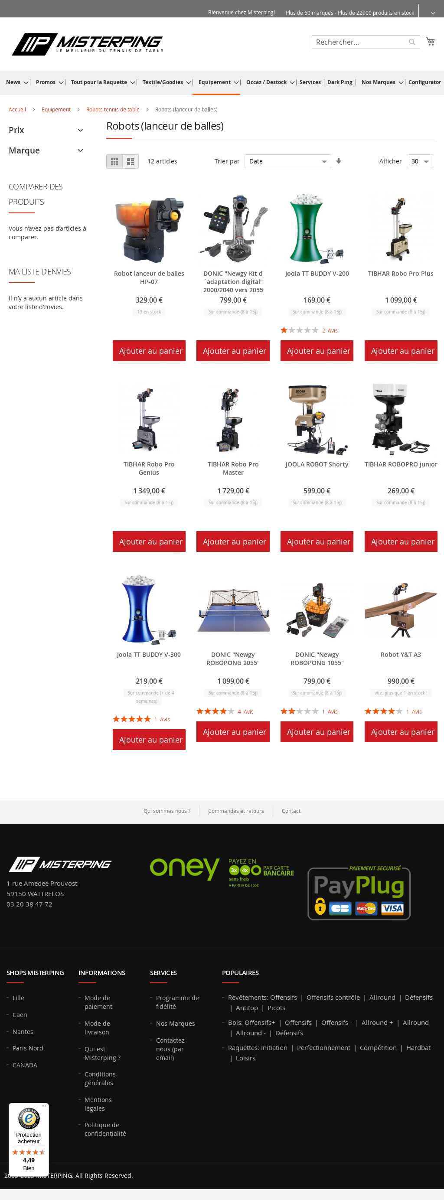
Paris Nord (28, 1048)
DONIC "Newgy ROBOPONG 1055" (317, 658)
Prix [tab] (16, 130)
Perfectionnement (323, 1047)
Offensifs (283, 997)
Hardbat (418, 1047)
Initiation (274, 1047)
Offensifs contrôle (333, 997)
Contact (291, 810)
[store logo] (87, 43)
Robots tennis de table (113, 109)
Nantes (23, 1031)
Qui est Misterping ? (103, 1053)
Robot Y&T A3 (401, 654)
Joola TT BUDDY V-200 (317, 273)
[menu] (222, 83)
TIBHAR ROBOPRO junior (401, 464)
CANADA (25, 1065)
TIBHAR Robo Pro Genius (149, 468)
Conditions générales (100, 1078)
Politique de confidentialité (105, 1129)
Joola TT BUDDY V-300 (149, 654)
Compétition (378, 1047)
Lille (18, 998)
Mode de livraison (97, 1027)
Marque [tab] (24, 150)
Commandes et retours (236, 810)
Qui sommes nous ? (167, 810)
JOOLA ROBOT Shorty (317, 464)
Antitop (247, 1007)
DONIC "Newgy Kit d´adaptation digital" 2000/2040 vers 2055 (233, 281)
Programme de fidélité (177, 1002)
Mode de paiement (98, 1002)
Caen (20, 1015)
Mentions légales (98, 1104)
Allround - (251, 1032)
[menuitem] (15, 82)
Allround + (377, 1022)
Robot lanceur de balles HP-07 (149, 277)
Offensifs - (336, 1022)
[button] (427, 12)
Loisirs (245, 1057)
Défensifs (419, 997)
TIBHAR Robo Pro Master (233, 468)
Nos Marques (175, 1023)
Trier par (227, 161)
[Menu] (44, 1108)
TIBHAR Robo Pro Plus (401, 273)
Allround (382, 997)
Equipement (57, 109)
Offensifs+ (260, 1022)
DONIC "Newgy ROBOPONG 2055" (233, 658)
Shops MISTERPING (35, 972)
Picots (276, 1007)
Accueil (18, 109)
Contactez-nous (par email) (171, 1049)
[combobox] (366, 42)
